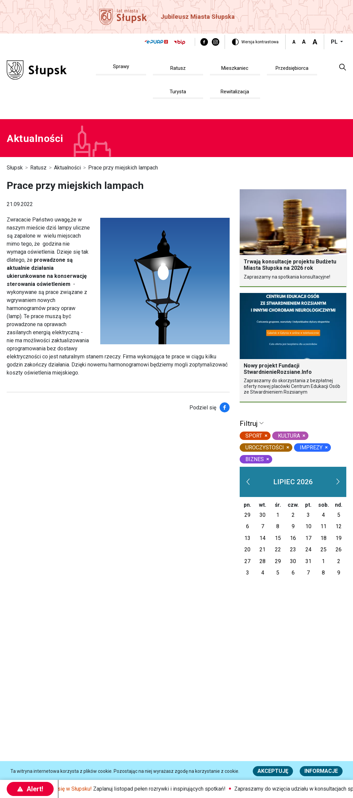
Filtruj (249, 423)
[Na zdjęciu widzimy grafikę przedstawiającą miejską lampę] (165, 281)
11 (323, 526)
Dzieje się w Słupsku (71, 789)
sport (253, 436)
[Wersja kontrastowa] (255, 42)
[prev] (248, 482)
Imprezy (311, 447)
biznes (254, 459)
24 (308, 549)
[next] (338, 482)
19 (339, 538)
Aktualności (67, 167)
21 (262, 549)
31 (308, 561)
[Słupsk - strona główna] (37, 69)
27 (247, 561)
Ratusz (38, 167)
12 (339, 526)
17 (308, 538)
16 (293, 538)
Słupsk (15, 167)
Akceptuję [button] (272, 771)
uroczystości (264, 447)
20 (247, 549)
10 (308, 526)
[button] (342, 67)
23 (293, 549)
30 (262, 515)
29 (247, 515)
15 (278, 538)
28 (262, 561)
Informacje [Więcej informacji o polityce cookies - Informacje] (321, 771)
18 (323, 538)
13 (247, 538)
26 (339, 549)
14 (262, 538)
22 (278, 549)
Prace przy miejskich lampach (123, 167)
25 (323, 549)
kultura (289, 436)
